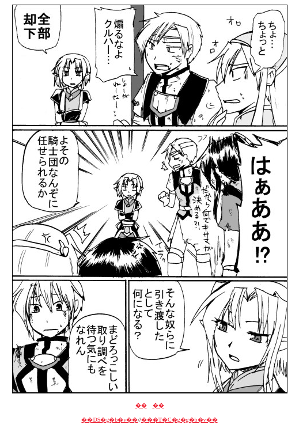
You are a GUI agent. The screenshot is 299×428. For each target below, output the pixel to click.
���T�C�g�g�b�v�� (179, 419)
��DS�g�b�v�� (109, 419)
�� (141, 405)
